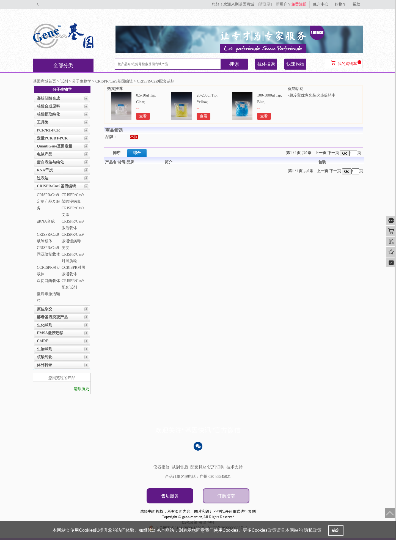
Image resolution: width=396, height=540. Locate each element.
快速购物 (295, 64)
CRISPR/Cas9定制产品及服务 (48, 201)
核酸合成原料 (48, 106)
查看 (143, 116)
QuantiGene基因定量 (54, 146)
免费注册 (299, 4)
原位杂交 (44, 309)
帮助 (356, 4)
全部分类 (63, 65)
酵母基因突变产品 (52, 317)
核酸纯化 (44, 357)
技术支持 (234, 467)
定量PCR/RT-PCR (52, 138)
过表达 (42, 178)
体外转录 (44, 365)
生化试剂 (44, 325)
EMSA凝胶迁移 (50, 333)
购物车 (340, 4)
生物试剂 (44, 349)
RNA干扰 (45, 170)
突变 (65, 248)
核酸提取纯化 (48, 114)
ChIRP (42, 341)
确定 (336, 530)
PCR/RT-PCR (48, 130)
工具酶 (42, 122)
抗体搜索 (266, 64)
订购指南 (226, 496)
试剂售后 (180, 467)
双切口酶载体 (48, 281)
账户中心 (320, 4)
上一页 (320, 153)
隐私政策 (312, 530)
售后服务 (170, 496)
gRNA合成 (46, 221)
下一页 (333, 153)
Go (344, 153)
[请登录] (265, 4)
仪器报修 (161, 467)
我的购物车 (347, 64)
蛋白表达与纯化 (50, 162)
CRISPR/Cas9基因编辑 (56, 186)
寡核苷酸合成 (48, 98)
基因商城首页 (44, 81)
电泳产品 (44, 154)
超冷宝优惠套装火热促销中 (312, 95)
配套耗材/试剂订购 (207, 467)
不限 (134, 137)
